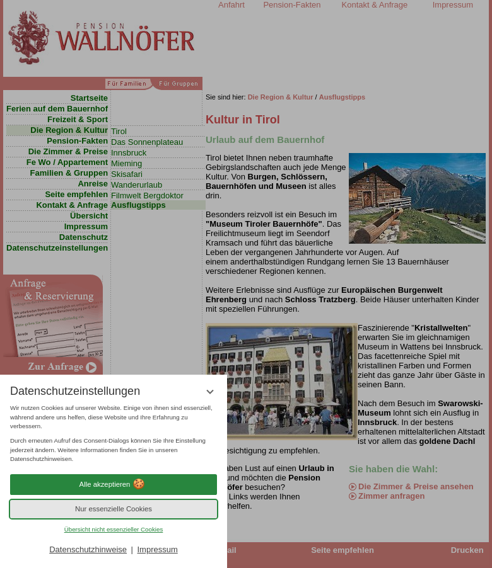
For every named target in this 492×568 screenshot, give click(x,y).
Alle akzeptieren (113, 484)
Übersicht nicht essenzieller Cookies (113, 529)
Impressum (157, 549)
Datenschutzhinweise (88, 549)
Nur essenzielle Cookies (113, 509)
